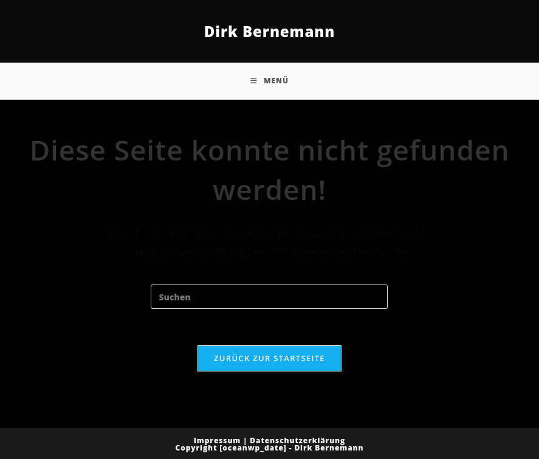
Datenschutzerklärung (297, 440)
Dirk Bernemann (269, 31)
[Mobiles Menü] (269, 81)
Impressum (217, 440)
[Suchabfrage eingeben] (269, 297)
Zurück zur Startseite (269, 358)
